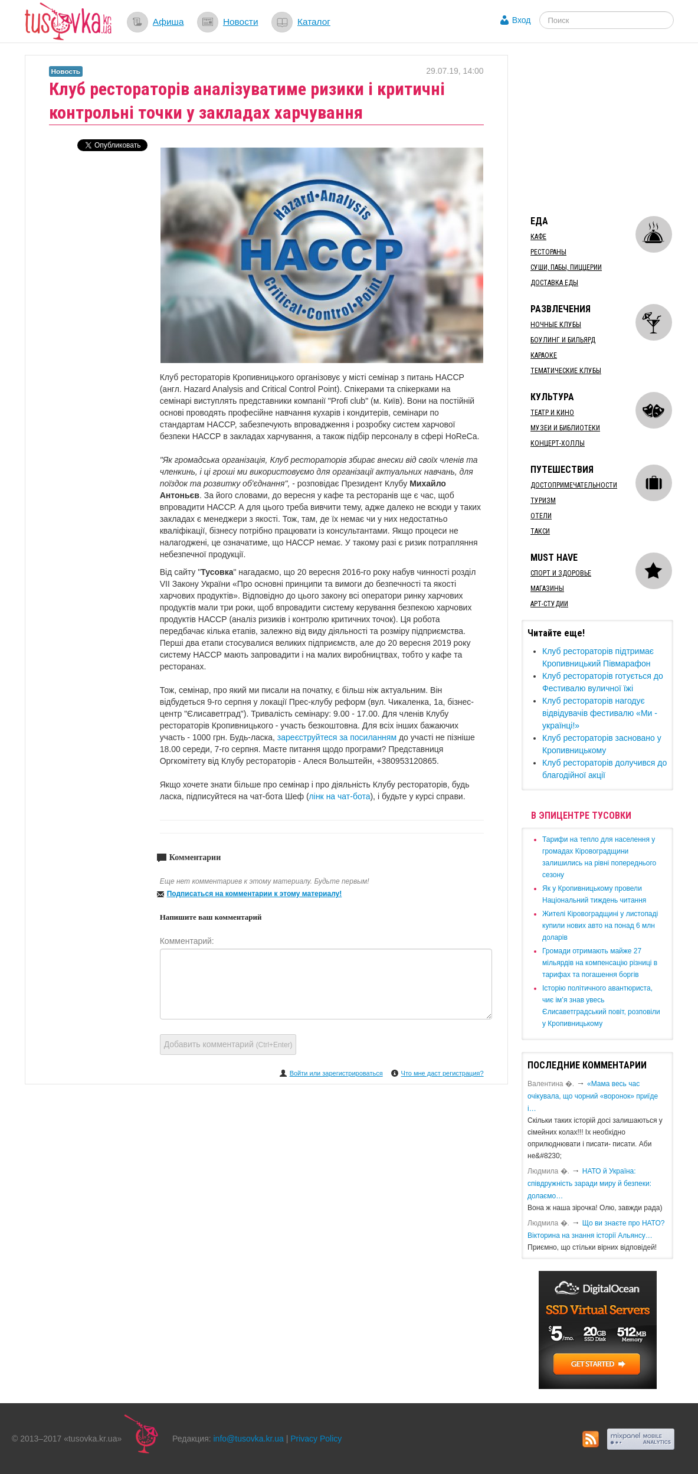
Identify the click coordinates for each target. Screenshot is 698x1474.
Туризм (543, 500)
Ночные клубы (555, 325)
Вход (521, 20)
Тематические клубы (565, 371)
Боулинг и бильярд (562, 340)
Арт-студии (549, 604)
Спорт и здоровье (560, 573)
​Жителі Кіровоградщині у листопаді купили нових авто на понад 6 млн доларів (600, 926)
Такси (540, 531)
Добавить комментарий (228, 1044)
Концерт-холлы (557, 443)
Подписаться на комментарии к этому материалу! (254, 894)
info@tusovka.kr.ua (249, 1438)
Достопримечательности (573, 485)
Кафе (538, 237)
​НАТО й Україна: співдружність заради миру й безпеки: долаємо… (589, 1183)
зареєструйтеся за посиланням (338, 737)
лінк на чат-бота (340, 796)
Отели (541, 516)
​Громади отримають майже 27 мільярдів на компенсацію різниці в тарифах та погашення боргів (599, 963)
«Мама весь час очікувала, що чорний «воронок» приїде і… (592, 1096)
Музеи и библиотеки (565, 428)
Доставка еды (554, 283)
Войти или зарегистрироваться (336, 1073)
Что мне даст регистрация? (442, 1073)
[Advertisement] (609, 128)
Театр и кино (552, 412)
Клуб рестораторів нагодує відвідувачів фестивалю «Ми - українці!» (599, 713)
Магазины (547, 588)
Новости (240, 22)
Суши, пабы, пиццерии (566, 267)
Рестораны (548, 252)
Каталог (313, 22)
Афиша (168, 22)
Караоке (543, 355)
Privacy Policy (316, 1438)
